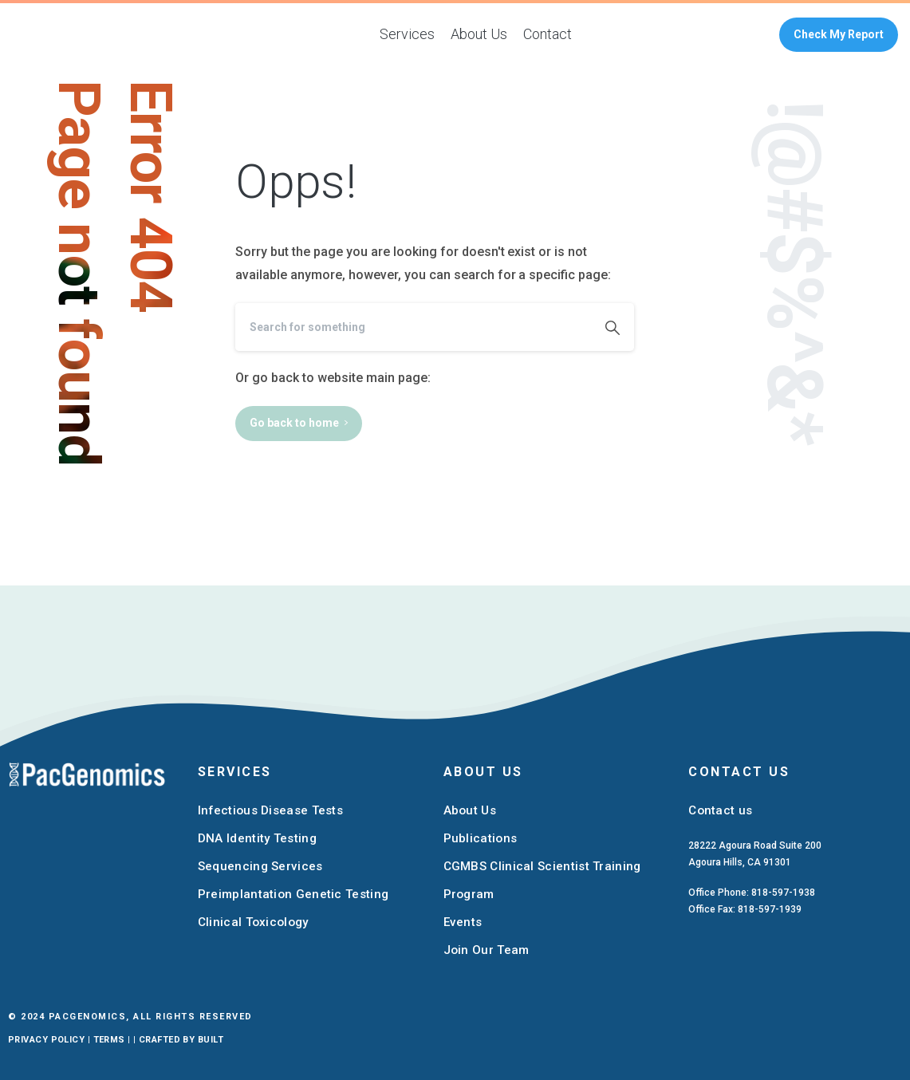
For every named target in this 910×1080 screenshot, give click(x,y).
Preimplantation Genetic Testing (293, 894)
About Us (469, 810)
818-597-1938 (783, 892)
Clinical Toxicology (253, 922)
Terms (109, 1040)
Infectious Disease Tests (270, 810)
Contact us (720, 810)
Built (210, 1040)
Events (463, 922)
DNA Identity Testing (257, 838)
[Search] (413, 327)
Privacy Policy (46, 1040)
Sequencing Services (260, 866)
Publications (480, 838)
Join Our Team (486, 950)
